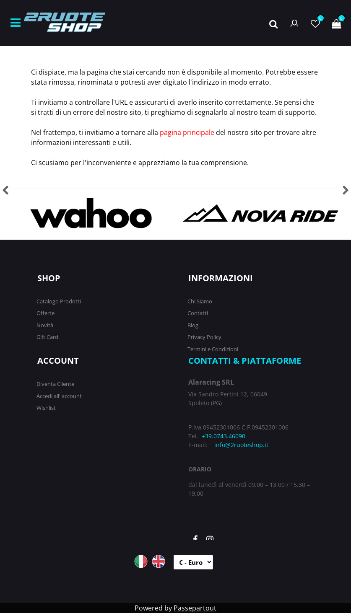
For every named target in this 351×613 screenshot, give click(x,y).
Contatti (197, 313)
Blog (192, 325)
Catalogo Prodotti (58, 301)
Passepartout (195, 608)
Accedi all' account (59, 396)
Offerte (45, 313)
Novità (44, 325)
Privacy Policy (204, 337)
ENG (158, 561)
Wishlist (46, 407)
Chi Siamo (199, 301)
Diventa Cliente (55, 384)
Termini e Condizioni (212, 349)
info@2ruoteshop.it (241, 445)
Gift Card (47, 337)
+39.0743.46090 (223, 436)
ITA (141, 561)
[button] (273, 23)
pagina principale (187, 132)
